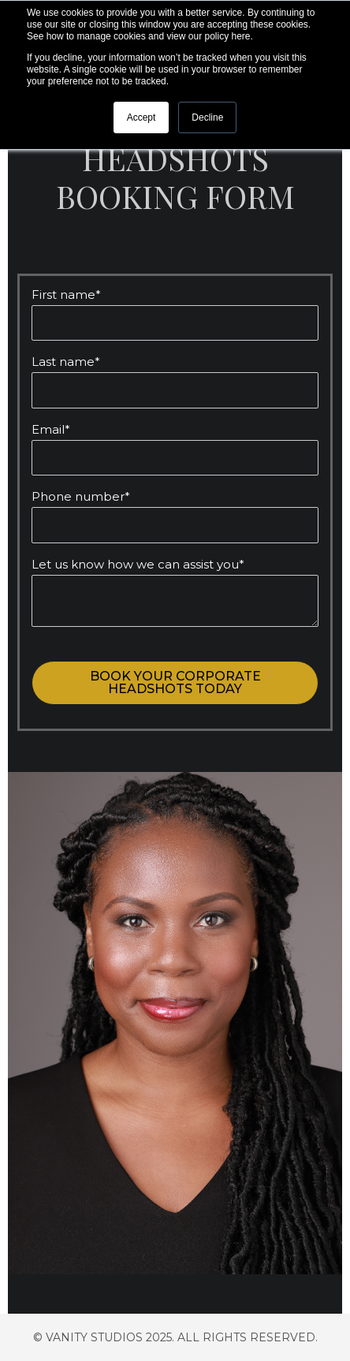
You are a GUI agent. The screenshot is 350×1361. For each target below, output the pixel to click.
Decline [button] (207, 117)
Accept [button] (141, 117)
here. (241, 36)
